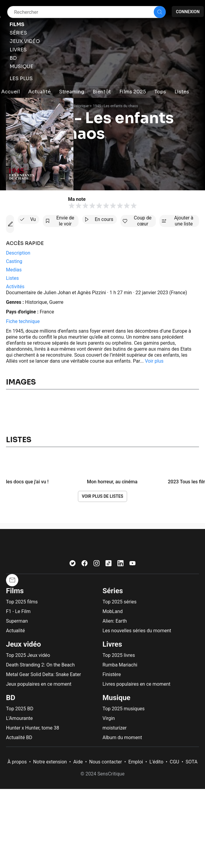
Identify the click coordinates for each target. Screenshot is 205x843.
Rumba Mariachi (120, 665)
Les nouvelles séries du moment (137, 630)
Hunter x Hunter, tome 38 (32, 728)
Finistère (112, 674)
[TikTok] (108, 564)
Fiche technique (23, 321)
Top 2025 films (22, 602)
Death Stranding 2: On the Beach (40, 665)
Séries (113, 591)
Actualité (15, 630)
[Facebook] (85, 564)
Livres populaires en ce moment (136, 684)
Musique (116, 697)
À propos (17, 762)
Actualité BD (19, 737)
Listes (18, 439)
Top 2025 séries (120, 602)
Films (15, 591)
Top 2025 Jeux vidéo (28, 655)
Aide (78, 762)
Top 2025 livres (119, 655)
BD (10, 697)
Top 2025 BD (19, 709)
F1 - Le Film (18, 611)
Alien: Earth (115, 621)
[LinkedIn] (120, 564)
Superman (17, 621)
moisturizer (114, 728)
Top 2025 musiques (123, 709)
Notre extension (50, 762)
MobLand (113, 611)
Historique (80, 106)
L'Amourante (19, 718)
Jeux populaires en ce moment (38, 684)
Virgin (109, 718)
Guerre (56, 302)
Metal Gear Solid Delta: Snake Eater (43, 674)
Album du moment (122, 737)
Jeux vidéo (23, 644)
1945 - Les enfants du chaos (115, 106)
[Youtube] (132, 564)
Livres (112, 644)
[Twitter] (73, 564)
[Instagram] (97, 564)
